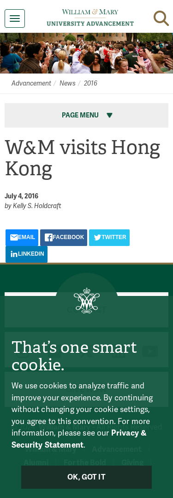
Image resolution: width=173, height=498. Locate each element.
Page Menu (88, 115)
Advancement (31, 83)
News (68, 83)
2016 (90, 83)
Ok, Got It (86, 477)
